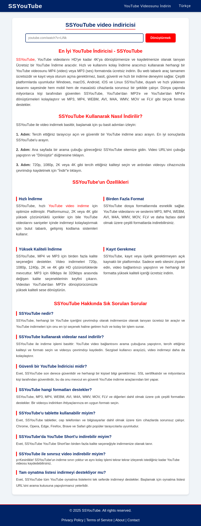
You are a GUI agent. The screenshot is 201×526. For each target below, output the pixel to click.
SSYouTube (25, 6)
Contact (133, 520)
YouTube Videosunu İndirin (147, 6)
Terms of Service (99, 520)
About (119, 520)
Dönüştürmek (160, 37)
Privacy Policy (72, 520)
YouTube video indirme (69, 206)
